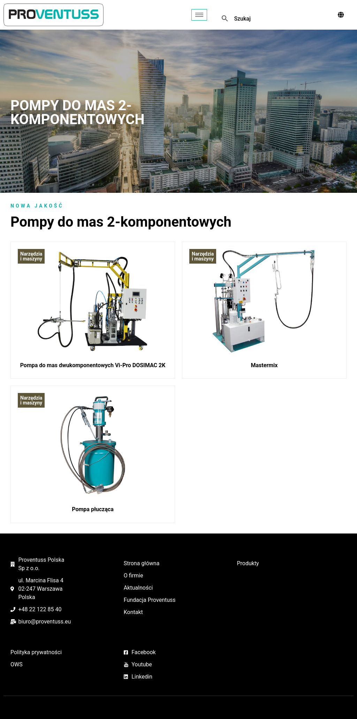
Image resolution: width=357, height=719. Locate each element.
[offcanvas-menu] (340, 15)
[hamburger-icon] (199, 15)
